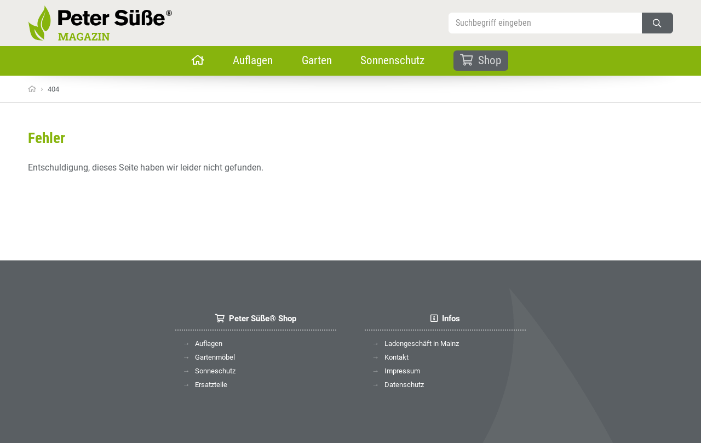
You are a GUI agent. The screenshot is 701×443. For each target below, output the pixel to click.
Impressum (402, 371)
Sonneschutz (215, 371)
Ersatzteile (211, 384)
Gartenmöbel (215, 357)
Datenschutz (404, 384)
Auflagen (253, 60)
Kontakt (396, 357)
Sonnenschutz (392, 60)
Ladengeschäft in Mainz (421, 343)
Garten (317, 60)
